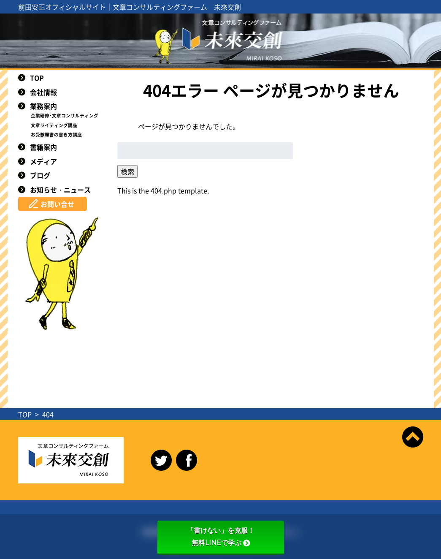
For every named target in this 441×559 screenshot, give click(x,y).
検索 (127, 171)
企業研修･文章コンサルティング (64, 115)
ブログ (40, 175)
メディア (43, 161)
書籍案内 (43, 147)
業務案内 (43, 106)
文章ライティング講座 (54, 125)
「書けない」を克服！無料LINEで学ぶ (220, 536)
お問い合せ (57, 204)
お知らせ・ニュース (60, 190)
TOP (37, 78)
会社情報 (43, 92)
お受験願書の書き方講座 (56, 134)
